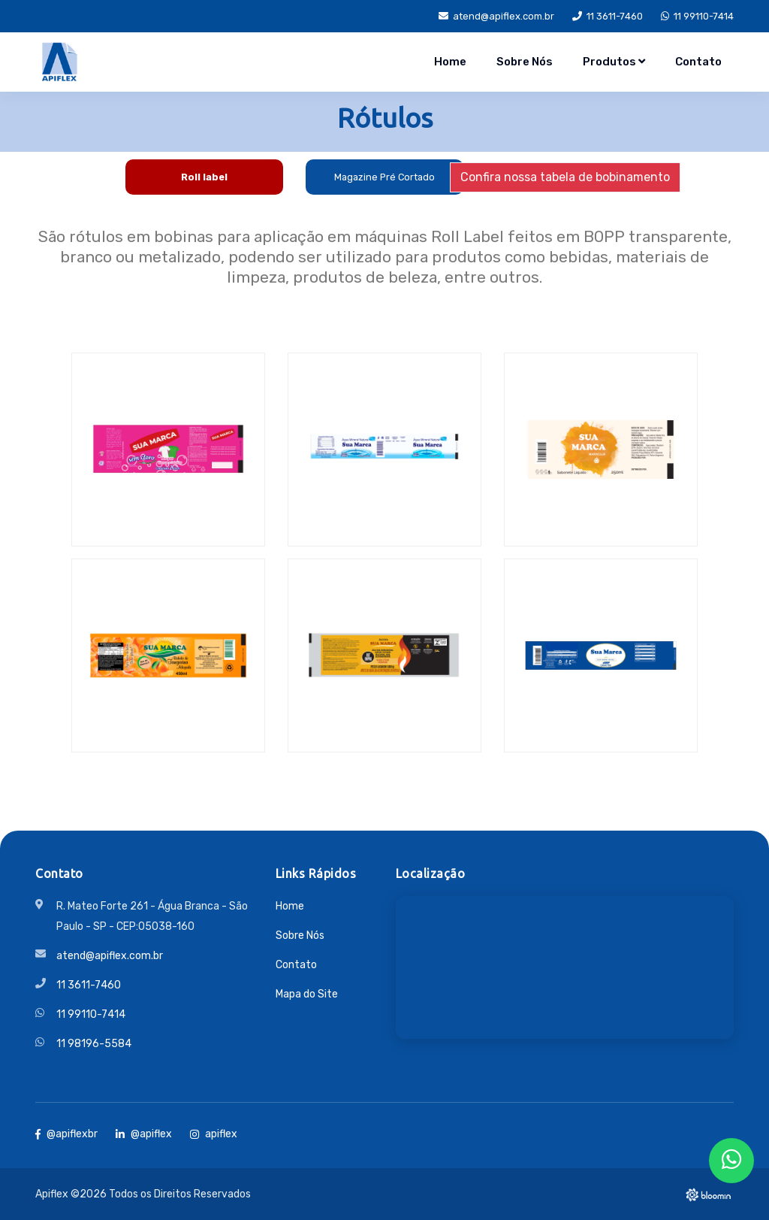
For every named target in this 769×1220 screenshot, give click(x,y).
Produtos (614, 61)
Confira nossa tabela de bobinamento (565, 177)
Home (450, 61)
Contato (698, 61)
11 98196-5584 (93, 1043)
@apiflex (144, 1134)
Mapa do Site (307, 994)
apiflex (213, 1134)
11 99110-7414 (697, 16)
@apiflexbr (66, 1134)
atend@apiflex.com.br (496, 16)
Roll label (204, 177)
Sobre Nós (524, 61)
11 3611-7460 (607, 16)
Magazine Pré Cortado (384, 177)
